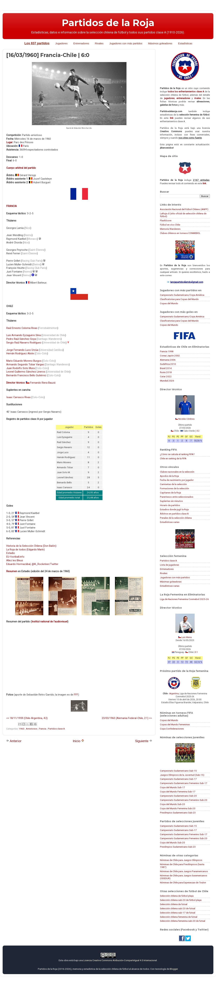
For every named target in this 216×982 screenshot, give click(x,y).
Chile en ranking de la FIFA (173, 458)
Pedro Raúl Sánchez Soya (21, 338)
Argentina (174, 693)
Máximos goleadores (160, 43)
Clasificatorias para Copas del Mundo (179, 299)
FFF (76, 694)
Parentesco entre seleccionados (176, 496)
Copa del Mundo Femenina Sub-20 (177, 808)
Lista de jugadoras (169, 564)
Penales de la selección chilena (176, 517)
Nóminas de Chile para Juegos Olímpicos (181, 860)
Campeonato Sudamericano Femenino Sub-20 (183, 800)
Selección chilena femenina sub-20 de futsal (182, 920)
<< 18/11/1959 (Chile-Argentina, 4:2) (27, 718)
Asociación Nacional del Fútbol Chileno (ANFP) (184, 209)
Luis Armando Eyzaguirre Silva (23, 335)
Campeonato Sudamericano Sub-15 (178, 770)
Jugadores (61, 43)
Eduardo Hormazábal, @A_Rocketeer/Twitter (32, 564)
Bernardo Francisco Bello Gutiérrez (26, 375)
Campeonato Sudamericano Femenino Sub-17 (183, 783)
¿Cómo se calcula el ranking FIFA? (177, 454)
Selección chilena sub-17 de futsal (177, 912)
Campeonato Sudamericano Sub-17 (178, 779)
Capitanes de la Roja (170, 492)
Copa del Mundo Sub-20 (172, 804)
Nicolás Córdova (186, 419)
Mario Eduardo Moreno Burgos (24, 360)
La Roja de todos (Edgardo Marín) (25, 549)
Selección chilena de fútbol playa (177, 895)
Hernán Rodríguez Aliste (20, 353)
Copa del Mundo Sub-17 (172, 787)
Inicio (78, 741)
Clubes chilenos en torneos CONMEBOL (180, 233)
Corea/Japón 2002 (170, 355)
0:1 (196, 652)
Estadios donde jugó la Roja (174, 509)
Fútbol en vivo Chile (170, 224)
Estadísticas (185, 43)
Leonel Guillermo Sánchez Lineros (25, 371)
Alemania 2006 (168, 359)
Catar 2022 (166, 376)
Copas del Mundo (169, 303)
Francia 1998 (166, 351)
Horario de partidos (170, 505)
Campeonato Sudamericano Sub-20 (178, 795)
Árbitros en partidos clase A (174, 513)
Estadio (10, 553)
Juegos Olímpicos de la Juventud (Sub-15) (182, 774)
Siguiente (143, 741)
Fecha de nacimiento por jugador (177, 480)
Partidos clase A (56, 728)
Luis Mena (186, 637)
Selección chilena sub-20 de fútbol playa (180, 900)
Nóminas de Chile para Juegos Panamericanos (184, 871)
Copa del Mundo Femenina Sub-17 (177, 791)
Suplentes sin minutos (171, 501)
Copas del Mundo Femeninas (175, 724)
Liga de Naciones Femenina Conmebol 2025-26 (184, 599)
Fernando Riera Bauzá (42, 382)
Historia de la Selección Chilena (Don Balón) (31, 545)
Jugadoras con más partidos (175, 577)
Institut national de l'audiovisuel (49, 621)
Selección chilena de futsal (173, 904)
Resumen (11, 571)
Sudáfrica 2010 (168, 364)
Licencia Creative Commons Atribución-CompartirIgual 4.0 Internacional (120, 960)
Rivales (99, 43)
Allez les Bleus (14, 560)
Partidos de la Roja (108, 23)
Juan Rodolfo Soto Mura (20, 368)
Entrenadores (81, 43)
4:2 (197, 431)
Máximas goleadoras (170, 581)
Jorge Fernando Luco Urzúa (22, 350)
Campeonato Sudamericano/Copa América (182, 295)
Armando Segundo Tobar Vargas (25, 364)
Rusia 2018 (166, 372)
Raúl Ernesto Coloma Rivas (21, 328)
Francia (43, 728)
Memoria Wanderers (170, 228)
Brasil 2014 (166, 368)
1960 (22, 728)
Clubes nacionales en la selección (177, 471)
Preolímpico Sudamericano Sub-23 (178, 812)
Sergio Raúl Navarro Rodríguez (23, 342)
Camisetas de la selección (173, 484)
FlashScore (165, 220)
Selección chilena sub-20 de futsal (177, 908)
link (171, 118)
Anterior (14, 741)
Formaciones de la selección (174, 488)
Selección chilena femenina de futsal (178, 916)
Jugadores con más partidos (125, 43)
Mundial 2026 (167, 380)
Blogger (174, 968)
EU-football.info (15, 556)
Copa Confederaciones (172, 728)
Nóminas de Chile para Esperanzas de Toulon (183, 882)
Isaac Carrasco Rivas (18, 397)
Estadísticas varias (169, 522)
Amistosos (32, 728)
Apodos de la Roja (169, 476)
